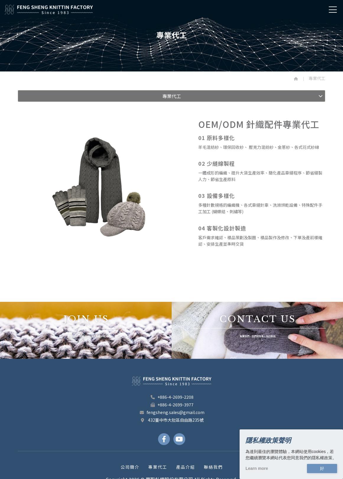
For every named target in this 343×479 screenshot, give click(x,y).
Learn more (257, 468)
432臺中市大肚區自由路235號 (171, 420)
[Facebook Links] (164, 439)
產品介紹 (185, 467)
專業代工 (157, 467)
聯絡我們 (213, 467)
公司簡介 (130, 467)
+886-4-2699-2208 (172, 397)
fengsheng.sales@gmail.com (171, 412)
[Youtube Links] (179, 439)
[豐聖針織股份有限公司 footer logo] (172, 381)
